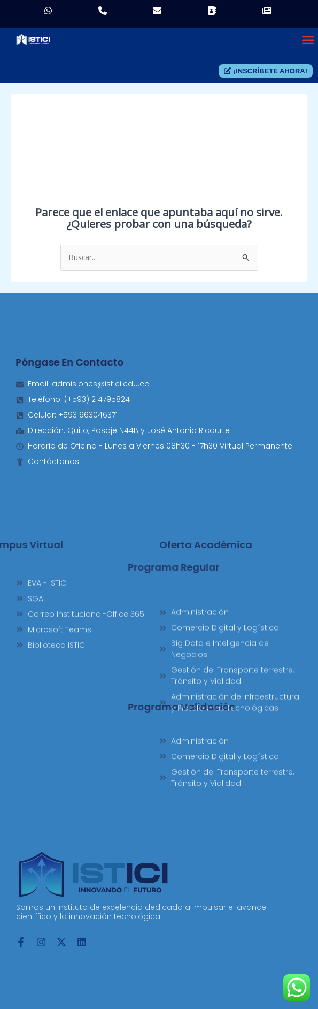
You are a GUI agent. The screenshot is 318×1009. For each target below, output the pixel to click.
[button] (308, 39)
